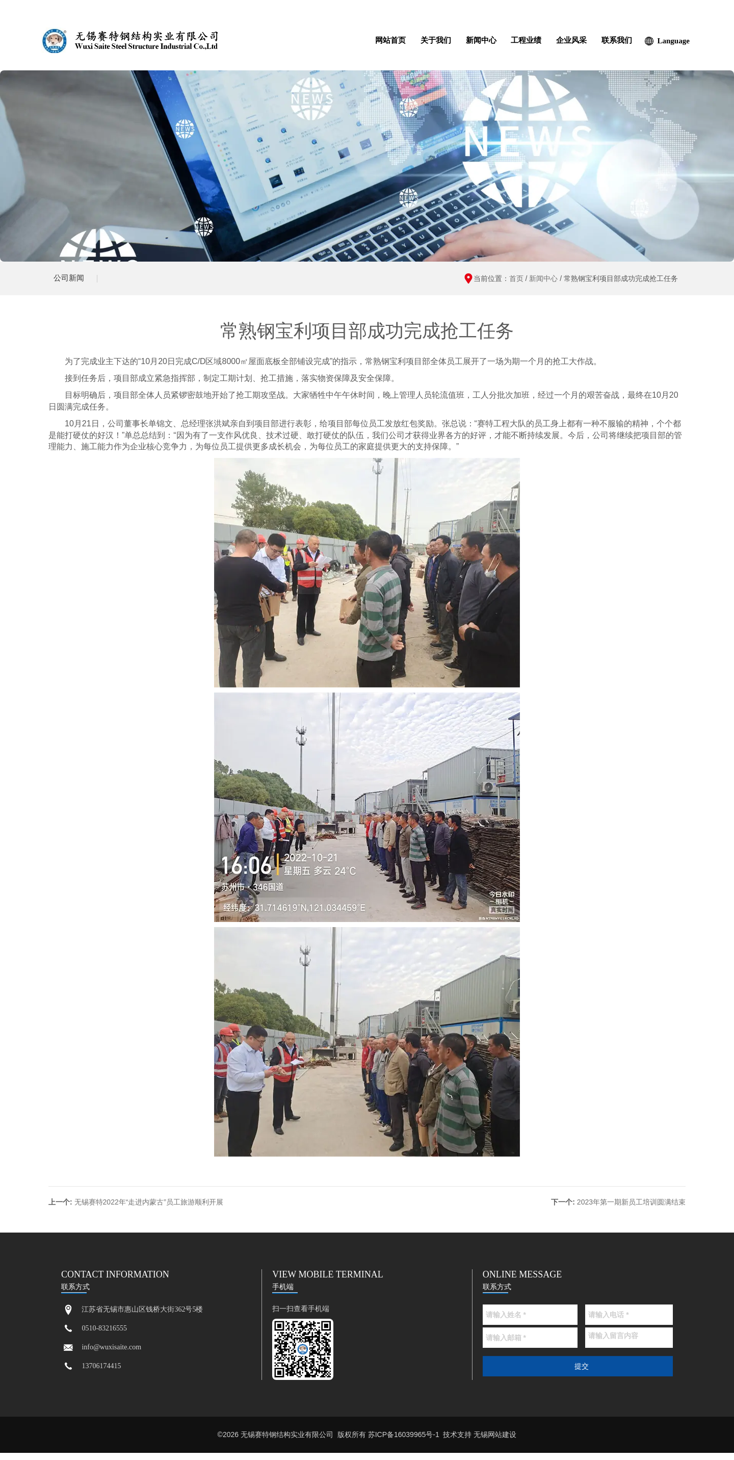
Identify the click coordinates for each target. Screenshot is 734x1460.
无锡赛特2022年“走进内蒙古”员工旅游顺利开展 (148, 1209)
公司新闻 (71, 281)
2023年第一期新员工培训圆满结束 (631, 1209)
